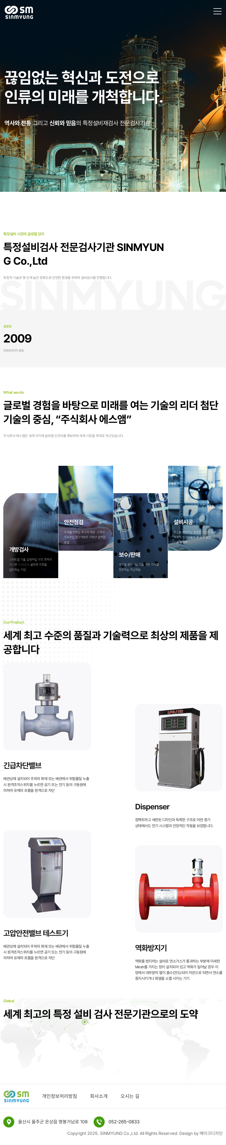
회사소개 (99, 1096)
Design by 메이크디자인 (201, 1133)
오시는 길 (130, 1096)
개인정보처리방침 (59, 1096)
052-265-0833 (123, 1121)
